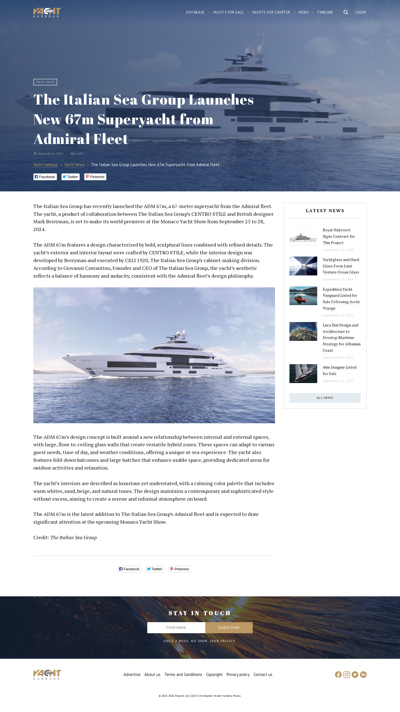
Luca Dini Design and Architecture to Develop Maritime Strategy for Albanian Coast (342, 337)
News (304, 12)
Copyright (214, 674)
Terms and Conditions (183, 674)
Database (195, 12)
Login (361, 12)
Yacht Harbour (47, 13)
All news (325, 398)
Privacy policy (238, 674)
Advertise (132, 674)
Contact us (263, 674)
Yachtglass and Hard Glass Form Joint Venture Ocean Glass (341, 266)
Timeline (325, 12)
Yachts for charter (271, 12)
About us (152, 674)
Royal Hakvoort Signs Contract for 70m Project (339, 236)
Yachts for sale (228, 12)
